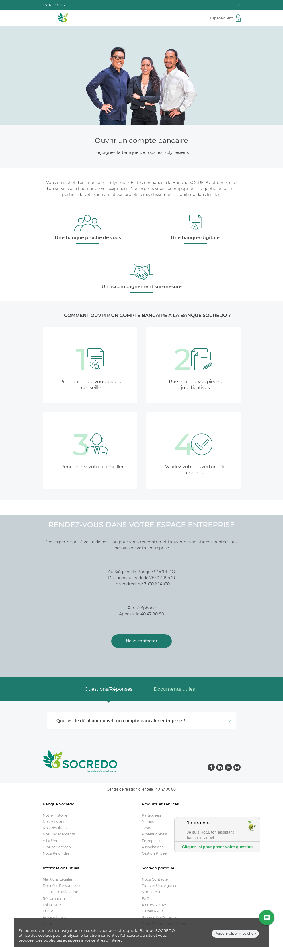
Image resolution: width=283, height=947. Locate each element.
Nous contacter (155, 879)
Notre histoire (55, 815)
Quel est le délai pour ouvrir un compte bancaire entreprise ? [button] (143, 720)
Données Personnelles (62, 885)
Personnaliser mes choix (235, 934)
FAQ (145, 898)
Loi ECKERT (53, 905)
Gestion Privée (154, 853)
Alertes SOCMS (154, 905)
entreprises (141, 5)
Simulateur (151, 892)
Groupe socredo (57, 847)
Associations (152, 847)
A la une (50, 841)
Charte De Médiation (60, 892)
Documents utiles (174, 689)
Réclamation (54, 898)
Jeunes (148, 821)
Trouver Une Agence (159, 885)
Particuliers (151, 815)
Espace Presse (55, 917)
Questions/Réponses (108, 689)
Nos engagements (59, 834)
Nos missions (54, 821)
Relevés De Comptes (159, 917)
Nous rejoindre (56, 853)
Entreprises (151, 841)
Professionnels (154, 834)
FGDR (48, 911)
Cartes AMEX (153, 911)
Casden (148, 828)
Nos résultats (55, 828)
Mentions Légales (58, 879)
